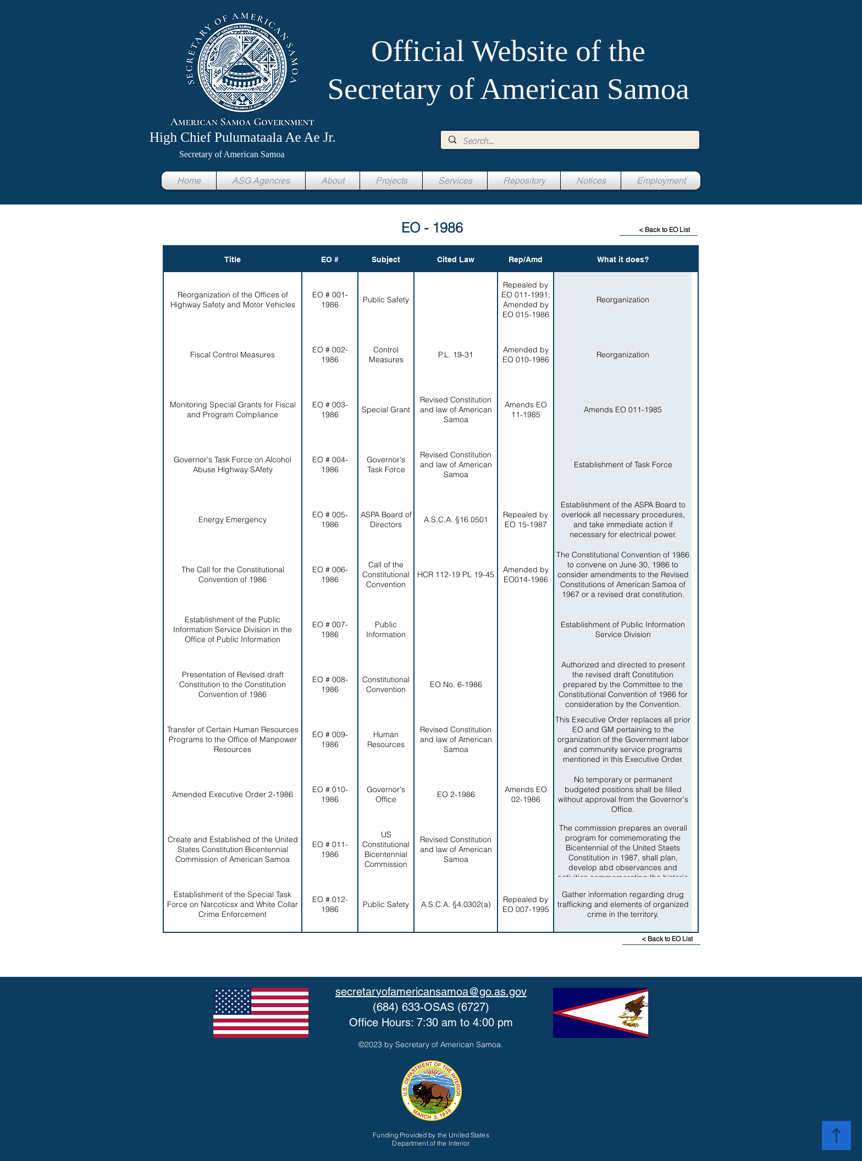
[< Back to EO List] (659, 230)
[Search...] (569, 141)
